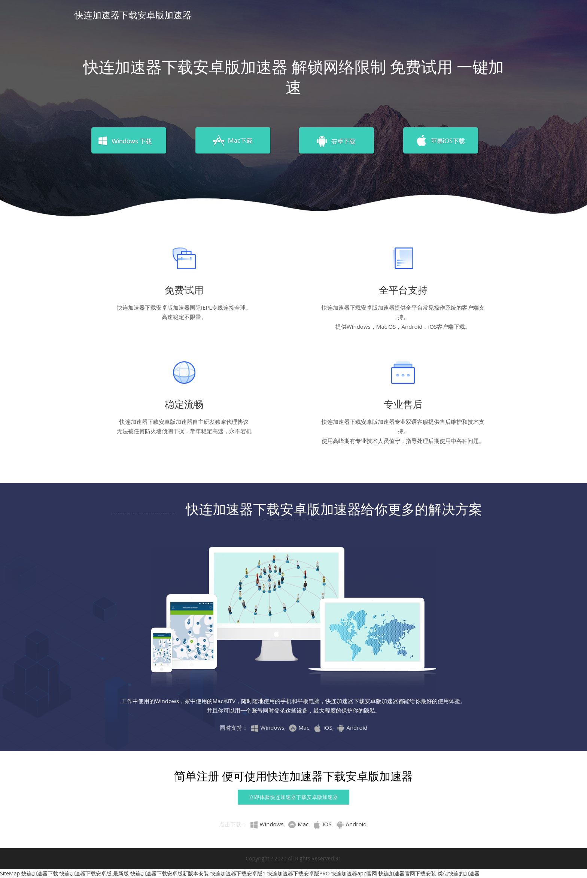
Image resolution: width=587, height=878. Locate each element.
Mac (298, 824)
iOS (322, 824)
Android (351, 824)
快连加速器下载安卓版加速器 (132, 15)
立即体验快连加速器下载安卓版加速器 (293, 796)
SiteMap (10, 873)
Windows (267, 824)
